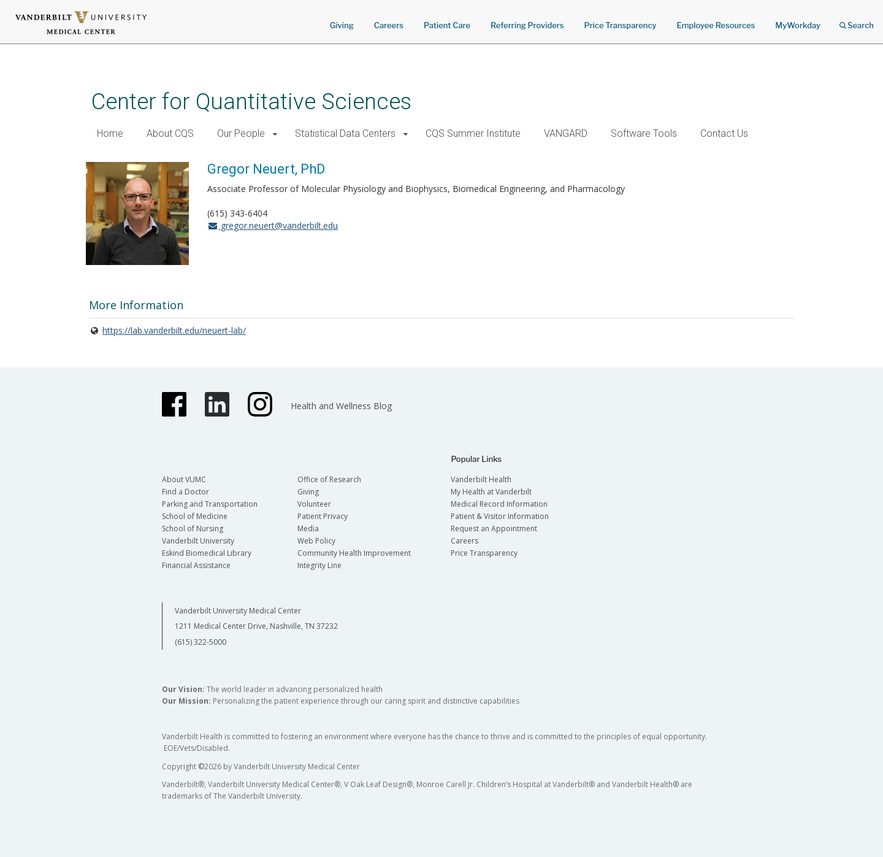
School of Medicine (194, 516)
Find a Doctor (185, 491)
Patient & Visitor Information (500, 516)
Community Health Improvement (354, 553)
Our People (241, 133)
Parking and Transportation (210, 504)
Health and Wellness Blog (341, 406)
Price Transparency (620, 25)
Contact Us (724, 133)
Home (110, 133)
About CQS (170, 133)
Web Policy (316, 541)
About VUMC (184, 479)
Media (308, 528)
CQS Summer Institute (473, 133)
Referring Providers (527, 25)
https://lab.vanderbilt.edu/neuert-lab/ (174, 330)
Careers (388, 25)
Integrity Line (319, 565)
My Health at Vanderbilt (491, 491)
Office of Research (329, 479)
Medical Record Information (499, 504)
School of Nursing (192, 528)
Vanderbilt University (198, 541)
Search (856, 21)
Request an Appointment (494, 528)
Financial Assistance (196, 565)
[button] (275, 134)
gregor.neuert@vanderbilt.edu (272, 225)
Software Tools (644, 133)
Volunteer (314, 504)
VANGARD (565, 133)
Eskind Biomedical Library (206, 553)
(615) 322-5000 (200, 642)
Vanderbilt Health (481, 479)
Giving (342, 25)
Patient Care (447, 25)
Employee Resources (715, 25)
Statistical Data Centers (345, 133)
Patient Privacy (322, 516)
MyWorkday (797, 25)
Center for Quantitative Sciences (251, 101)
